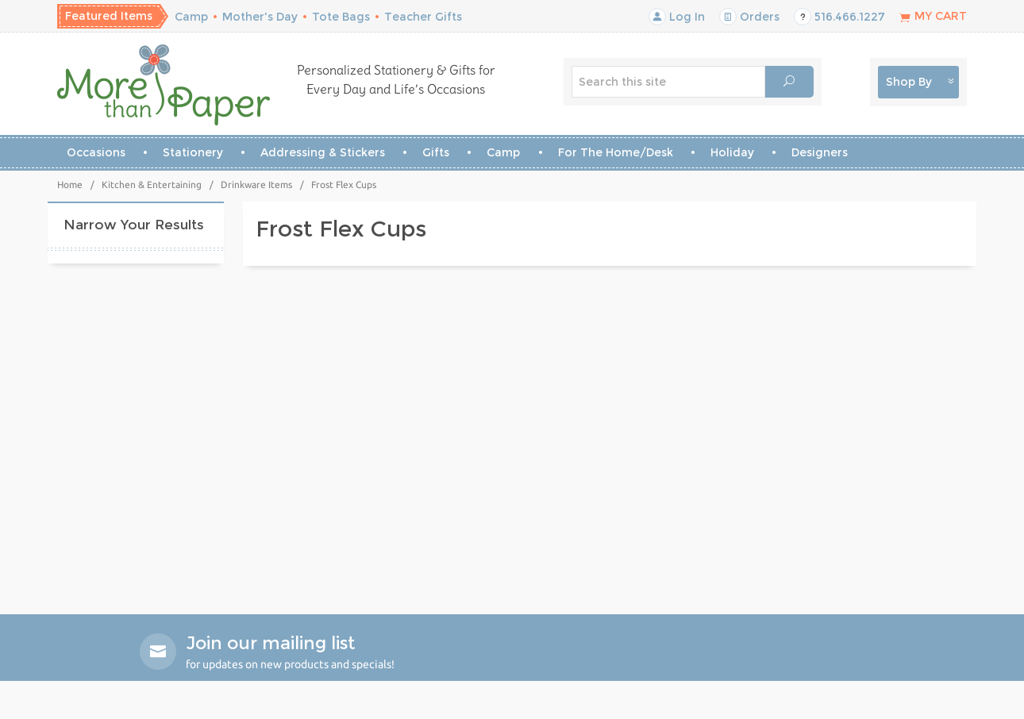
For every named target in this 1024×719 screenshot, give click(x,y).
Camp (191, 17)
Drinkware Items (256, 184)
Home (70, 184)
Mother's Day (260, 17)
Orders (749, 17)
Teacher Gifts (423, 17)
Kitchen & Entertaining (152, 184)
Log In (677, 17)
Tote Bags (341, 17)
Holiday (732, 152)
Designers (819, 152)
